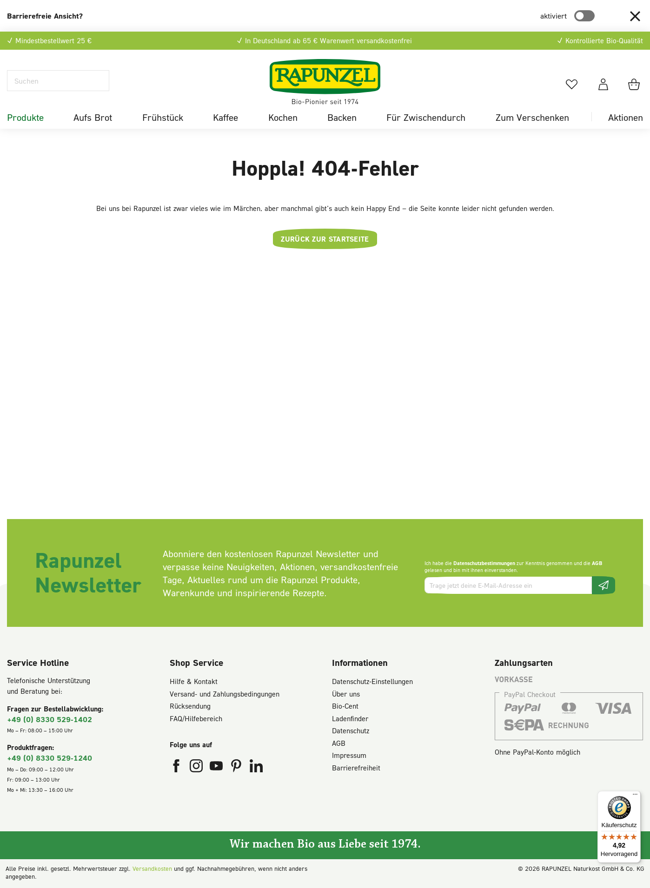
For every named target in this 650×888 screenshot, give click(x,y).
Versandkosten (152, 868)
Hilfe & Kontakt (194, 681)
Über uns (346, 694)
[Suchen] (58, 80)
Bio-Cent (345, 706)
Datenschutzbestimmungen (484, 563)
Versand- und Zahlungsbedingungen (224, 694)
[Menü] (635, 796)
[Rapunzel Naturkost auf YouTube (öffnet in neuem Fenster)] (217, 767)
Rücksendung (190, 706)
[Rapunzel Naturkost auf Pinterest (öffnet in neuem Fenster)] (237, 767)
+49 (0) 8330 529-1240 (49, 757)
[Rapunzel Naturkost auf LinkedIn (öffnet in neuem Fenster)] (256, 767)
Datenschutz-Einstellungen (372, 681)
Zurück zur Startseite (325, 239)
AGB (597, 563)
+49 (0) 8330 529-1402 (49, 719)
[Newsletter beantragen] (603, 585)
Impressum (349, 755)
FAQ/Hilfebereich (196, 718)
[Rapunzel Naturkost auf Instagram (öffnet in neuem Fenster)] (197, 767)
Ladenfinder (350, 718)
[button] (635, 16)
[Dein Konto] (603, 84)
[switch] (584, 15)
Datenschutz (350, 730)
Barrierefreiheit (356, 767)
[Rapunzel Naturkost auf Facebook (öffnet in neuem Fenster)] (177, 767)
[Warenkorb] (635, 84)
